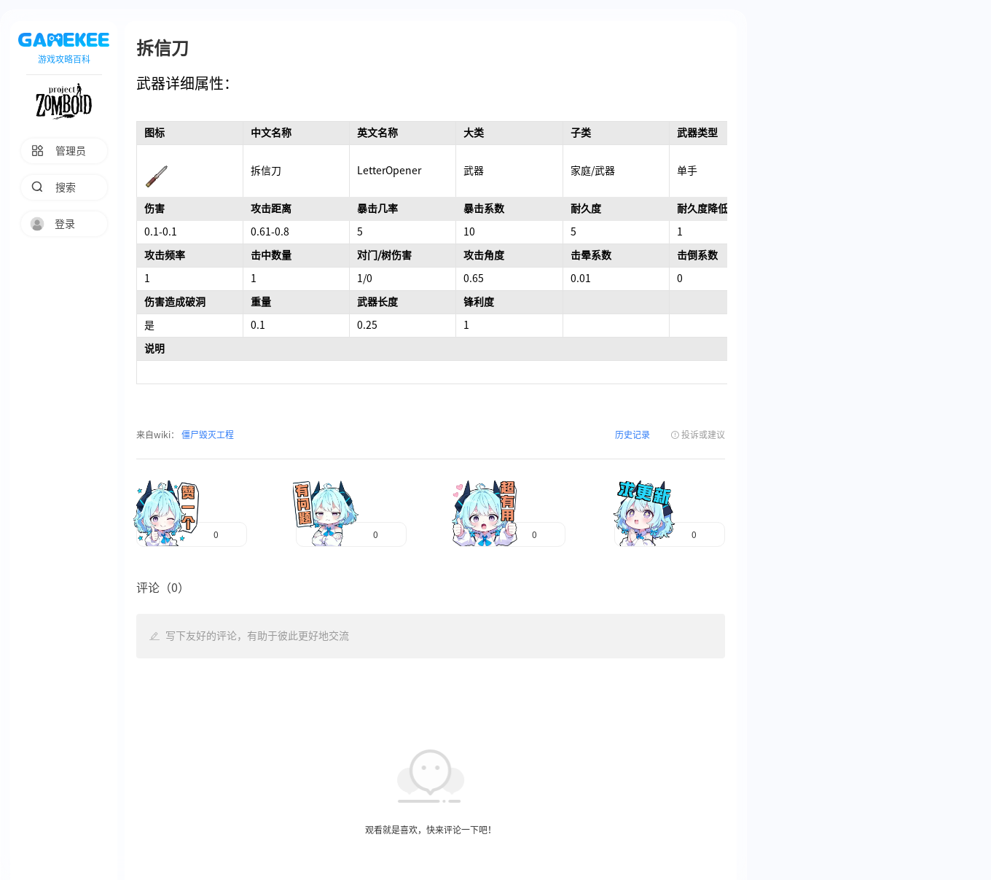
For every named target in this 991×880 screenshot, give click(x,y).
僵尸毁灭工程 (206, 434)
